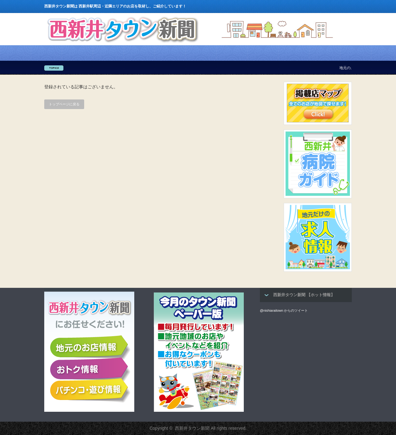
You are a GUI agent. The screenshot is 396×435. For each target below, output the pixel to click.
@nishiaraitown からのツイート (284, 310)
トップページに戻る (64, 104)
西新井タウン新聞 (192, 428)
